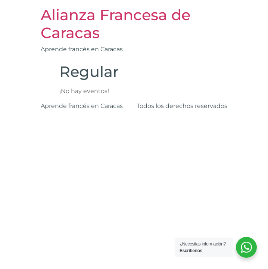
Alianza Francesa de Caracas (115, 24)
